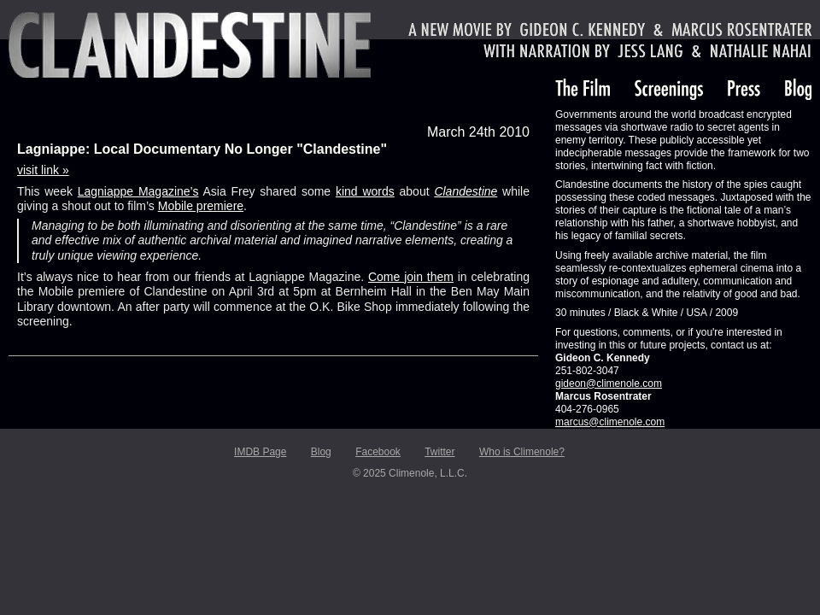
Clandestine (190, 44)
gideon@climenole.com (608, 384)
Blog (798, 90)
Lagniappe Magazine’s (138, 191)
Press (744, 90)
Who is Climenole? (522, 452)
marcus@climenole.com (610, 422)
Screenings (669, 90)
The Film (582, 90)
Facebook (378, 452)
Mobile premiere (200, 206)
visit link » (43, 170)
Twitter (439, 452)
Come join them (411, 277)
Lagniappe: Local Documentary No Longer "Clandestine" (202, 149)
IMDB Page (260, 452)
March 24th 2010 (478, 132)
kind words (365, 191)
